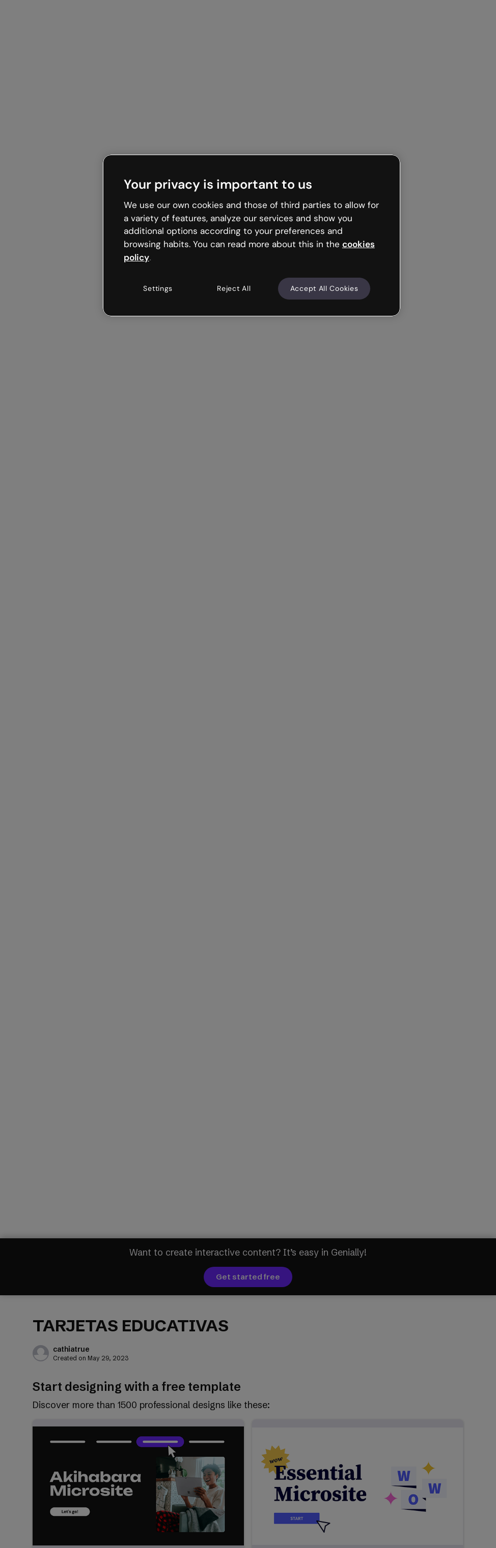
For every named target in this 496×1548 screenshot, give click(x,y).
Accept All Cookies (324, 288)
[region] (251, 235)
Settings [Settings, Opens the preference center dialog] (158, 288)
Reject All (234, 288)
